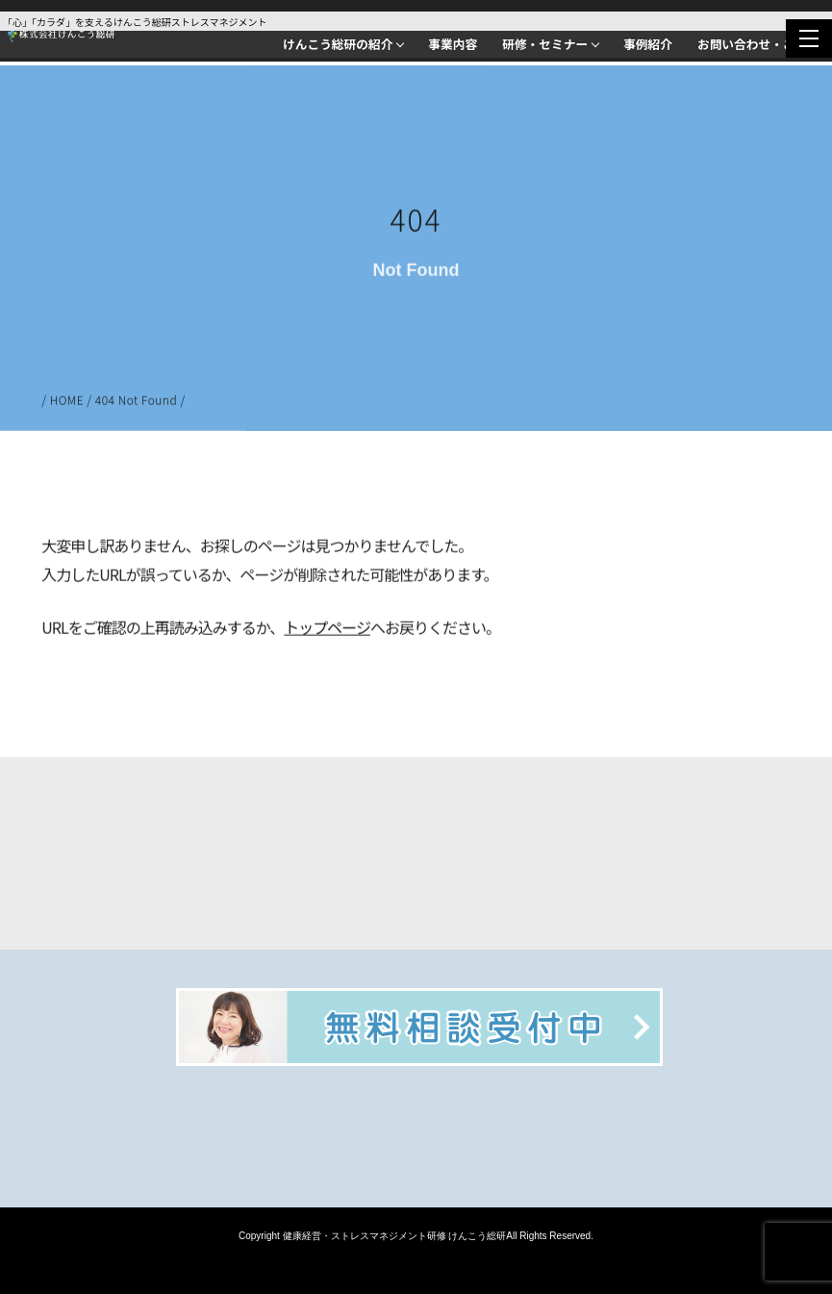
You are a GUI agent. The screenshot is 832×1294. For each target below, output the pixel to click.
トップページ (327, 629)
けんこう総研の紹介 (337, 44)
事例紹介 (647, 44)
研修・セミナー (545, 44)
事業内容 (452, 44)
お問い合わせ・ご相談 (758, 44)
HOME (67, 401)
